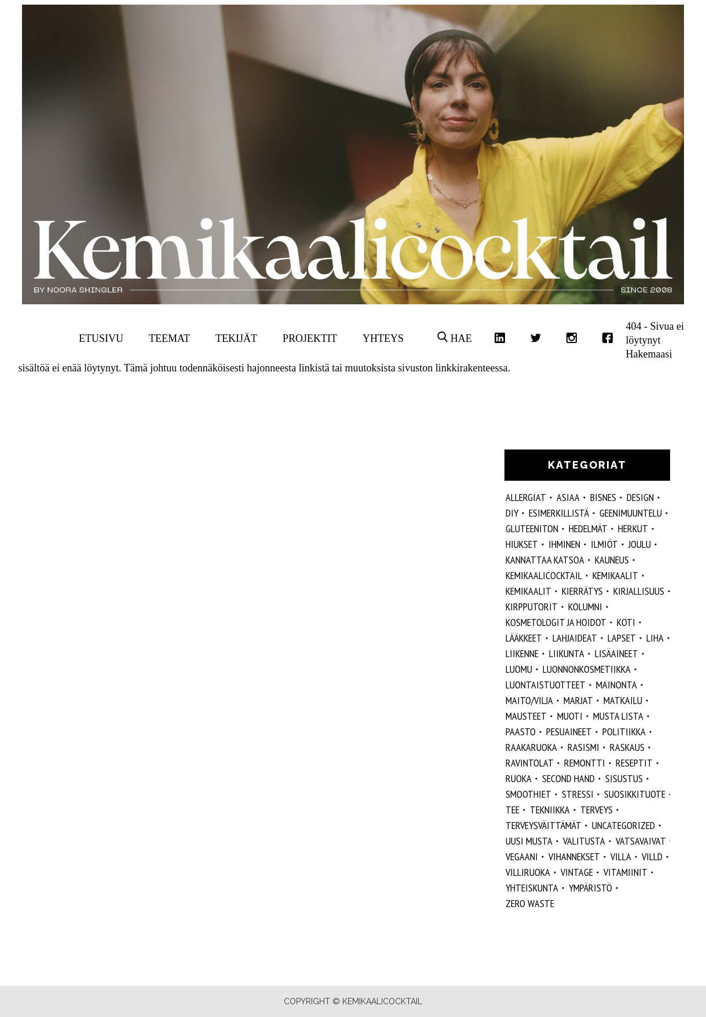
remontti (584, 762)
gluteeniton (532, 528)
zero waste (530, 903)
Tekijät (236, 338)
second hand (568, 778)
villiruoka (528, 872)
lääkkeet (524, 637)
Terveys (596, 809)
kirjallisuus (638, 591)
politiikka (624, 731)
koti (626, 622)
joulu (639, 544)
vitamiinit (625, 872)
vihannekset (574, 856)
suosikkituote (634, 794)
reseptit (634, 762)
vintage (577, 872)
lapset (622, 637)
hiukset (522, 544)
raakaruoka (531, 747)
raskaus (627, 747)
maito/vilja (529, 700)
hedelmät (588, 528)
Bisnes (603, 497)
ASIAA (568, 497)
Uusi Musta (529, 840)
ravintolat (530, 762)
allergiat (526, 497)
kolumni (585, 606)
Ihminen (564, 544)
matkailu (622, 700)
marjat (578, 700)
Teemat (169, 338)
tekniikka (550, 809)
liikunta (566, 653)
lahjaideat (575, 637)
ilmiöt (604, 544)
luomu (519, 669)
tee (513, 809)
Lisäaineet (616, 653)
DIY (512, 512)
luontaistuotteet (546, 684)
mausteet (526, 716)
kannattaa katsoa (545, 559)
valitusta (584, 840)
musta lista (618, 716)
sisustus (624, 778)
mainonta (616, 684)
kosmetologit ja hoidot (556, 622)
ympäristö (590, 887)
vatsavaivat (641, 840)
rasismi (583, 747)
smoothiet (528, 794)
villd (652, 856)
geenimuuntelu (630, 512)
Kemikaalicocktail (544, 575)
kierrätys (582, 591)
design (640, 497)
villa (620, 856)
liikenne (522, 653)
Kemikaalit (615, 575)
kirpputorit (532, 606)
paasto (521, 731)
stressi (578, 794)
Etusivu (101, 338)
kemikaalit (528, 591)
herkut (633, 528)
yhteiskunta (532, 887)
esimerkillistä (559, 512)
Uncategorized (623, 825)
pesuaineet (569, 731)
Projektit (310, 338)
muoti (570, 716)
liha (655, 637)
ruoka (519, 778)
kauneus (612, 559)
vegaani (522, 856)
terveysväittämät (543, 825)
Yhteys (383, 338)
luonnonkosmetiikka (587, 669)
